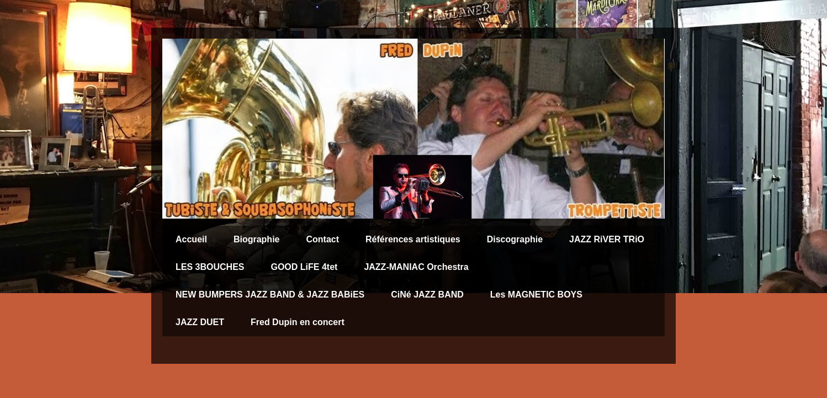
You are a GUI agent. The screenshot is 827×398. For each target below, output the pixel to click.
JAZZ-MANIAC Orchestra (416, 267)
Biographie (257, 239)
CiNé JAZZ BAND (427, 294)
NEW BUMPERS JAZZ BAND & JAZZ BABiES (270, 294)
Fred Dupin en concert (297, 322)
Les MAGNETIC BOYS (536, 294)
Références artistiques (412, 239)
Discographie (515, 239)
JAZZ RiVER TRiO (606, 239)
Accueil (191, 239)
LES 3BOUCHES (210, 267)
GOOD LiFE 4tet (304, 267)
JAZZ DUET (200, 322)
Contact (322, 239)
